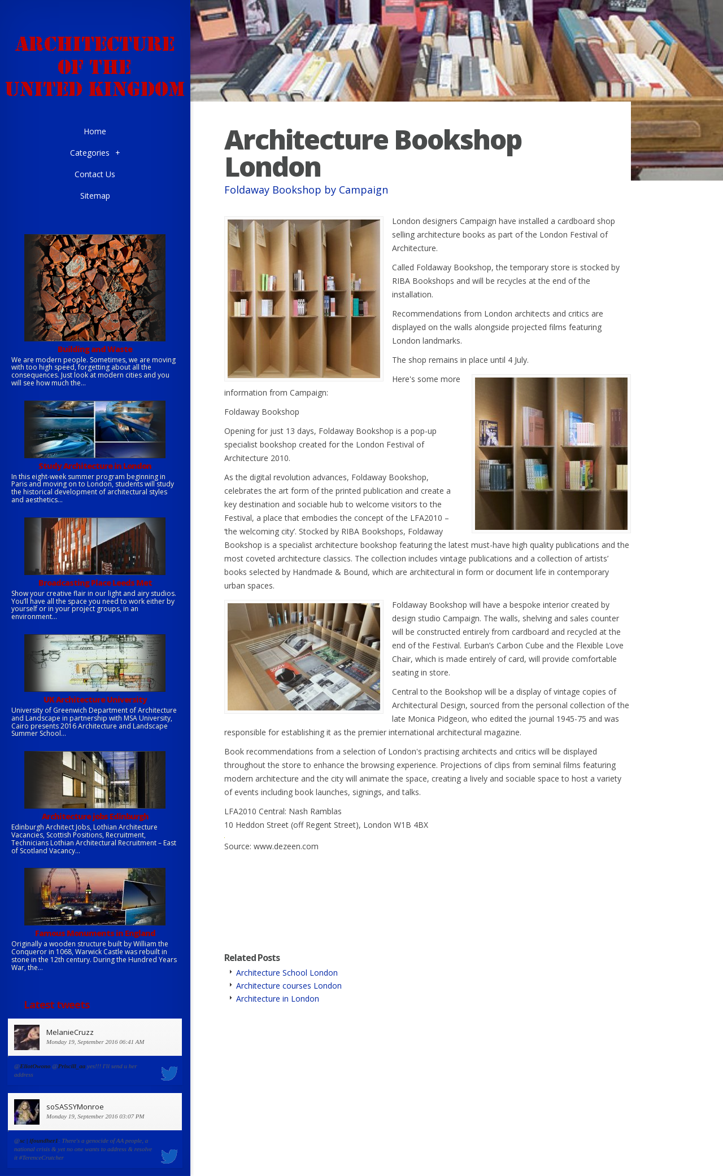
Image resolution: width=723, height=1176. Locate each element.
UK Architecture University (95, 699)
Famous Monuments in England (95, 933)
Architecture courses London (289, 985)
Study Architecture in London (94, 465)
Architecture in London (277, 998)
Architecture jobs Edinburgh (95, 816)
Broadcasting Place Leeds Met (95, 582)
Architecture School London (287, 972)
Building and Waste (95, 349)
